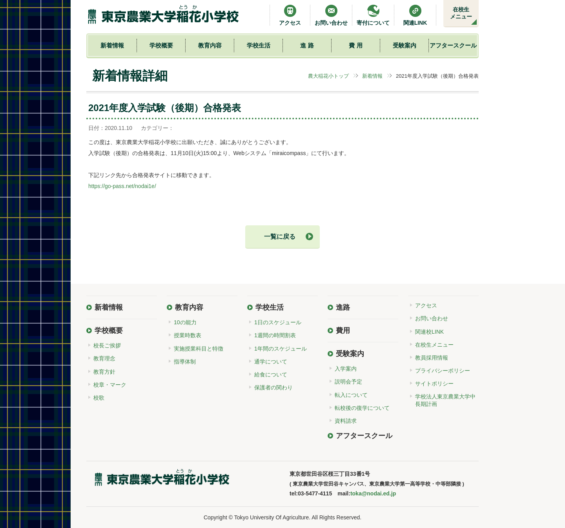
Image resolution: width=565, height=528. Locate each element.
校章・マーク (109, 385)
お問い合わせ (331, 15)
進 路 (306, 45)
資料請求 (346, 421)
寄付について (373, 15)
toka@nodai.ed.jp (373, 493)
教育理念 (104, 358)
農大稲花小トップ (328, 76)
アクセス (290, 15)
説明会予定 (348, 381)
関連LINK (415, 15)
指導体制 (185, 361)
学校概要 (161, 45)
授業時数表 (187, 335)
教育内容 (210, 45)
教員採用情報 (431, 357)
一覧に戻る (279, 236)
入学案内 (346, 368)
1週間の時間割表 (275, 335)
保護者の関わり (273, 387)
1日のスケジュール (277, 322)
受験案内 (404, 45)
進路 (343, 307)
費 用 (355, 45)
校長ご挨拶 (107, 345)
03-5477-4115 (315, 493)
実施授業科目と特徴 (198, 348)
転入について (351, 395)
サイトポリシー (434, 383)
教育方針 (104, 372)
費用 (343, 330)
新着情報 (112, 45)
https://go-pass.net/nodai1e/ (122, 186)
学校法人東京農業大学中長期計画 (445, 400)
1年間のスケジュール (280, 348)
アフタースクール (453, 45)
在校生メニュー (461, 13)
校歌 (98, 398)
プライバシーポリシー (442, 370)
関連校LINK (429, 332)
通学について (270, 361)
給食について (270, 374)
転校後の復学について (362, 408)
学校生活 (258, 45)
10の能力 (185, 322)
